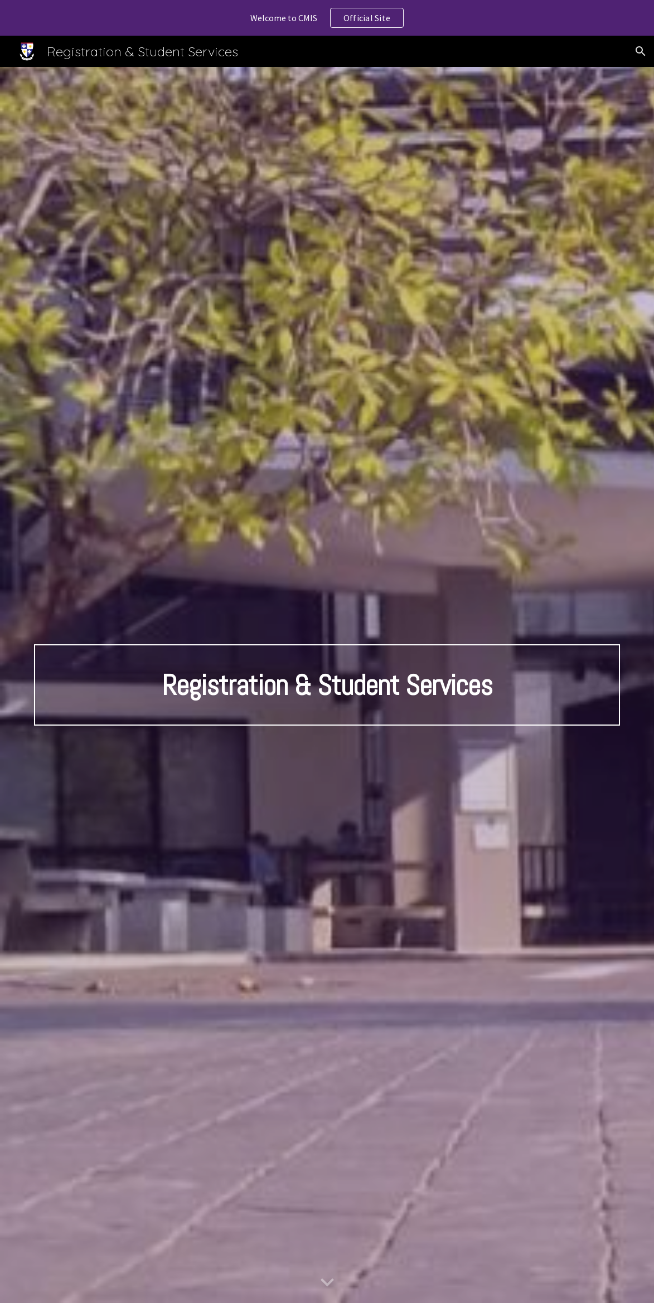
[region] (327, 18)
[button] (640, 51)
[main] (326, 685)
